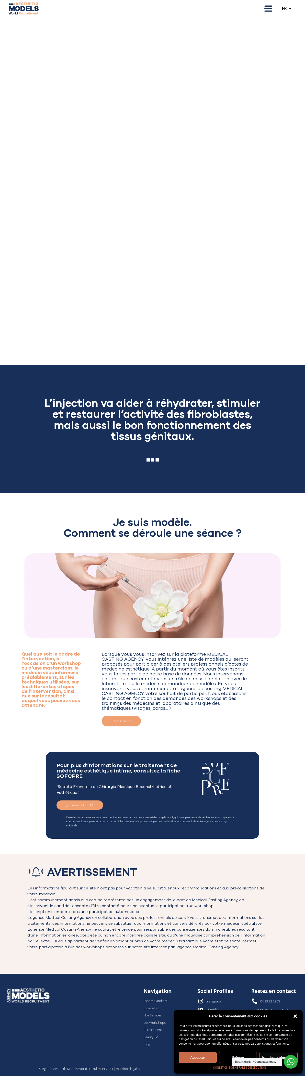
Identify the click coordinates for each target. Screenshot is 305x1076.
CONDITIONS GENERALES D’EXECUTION (239, 1067)
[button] (295, 1016)
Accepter (197, 1057)
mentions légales (128, 1068)
